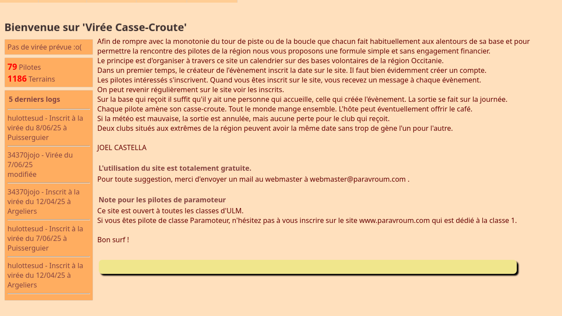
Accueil (19, 9)
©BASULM (111, 9)
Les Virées (62, 9)
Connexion (212, 9)
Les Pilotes (161, 9)
